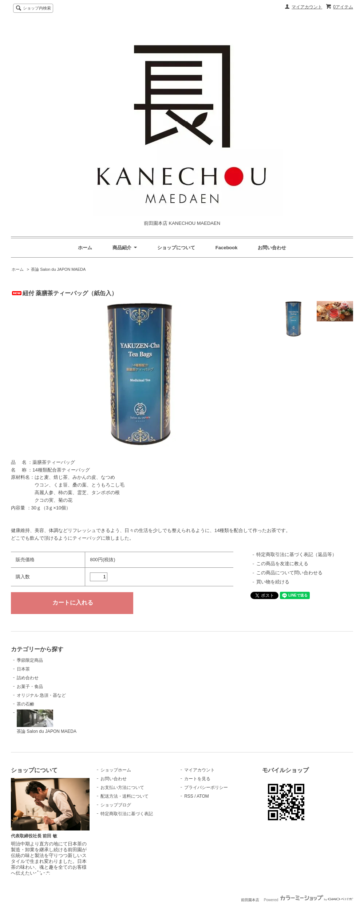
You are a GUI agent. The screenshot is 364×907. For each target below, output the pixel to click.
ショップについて (176, 247)
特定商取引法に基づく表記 (126, 813)
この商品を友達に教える (282, 563)
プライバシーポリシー (206, 787)
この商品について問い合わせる (289, 572)
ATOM (203, 796)
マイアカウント (307, 6)
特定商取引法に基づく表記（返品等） (296, 554)
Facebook (226, 247)
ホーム (85, 247)
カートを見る (197, 778)
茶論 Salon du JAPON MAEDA (58, 269)
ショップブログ (115, 805)
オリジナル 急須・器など (41, 695)
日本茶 (23, 669)
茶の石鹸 (25, 704)
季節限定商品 (30, 660)
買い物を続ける (272, 582)
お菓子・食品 (30, 686)
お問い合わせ (272, 247)
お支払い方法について (122, 787)
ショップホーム (115, 770)
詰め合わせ (28, 677)
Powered (308, 900)
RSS (188, 796)
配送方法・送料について (124, 796)
